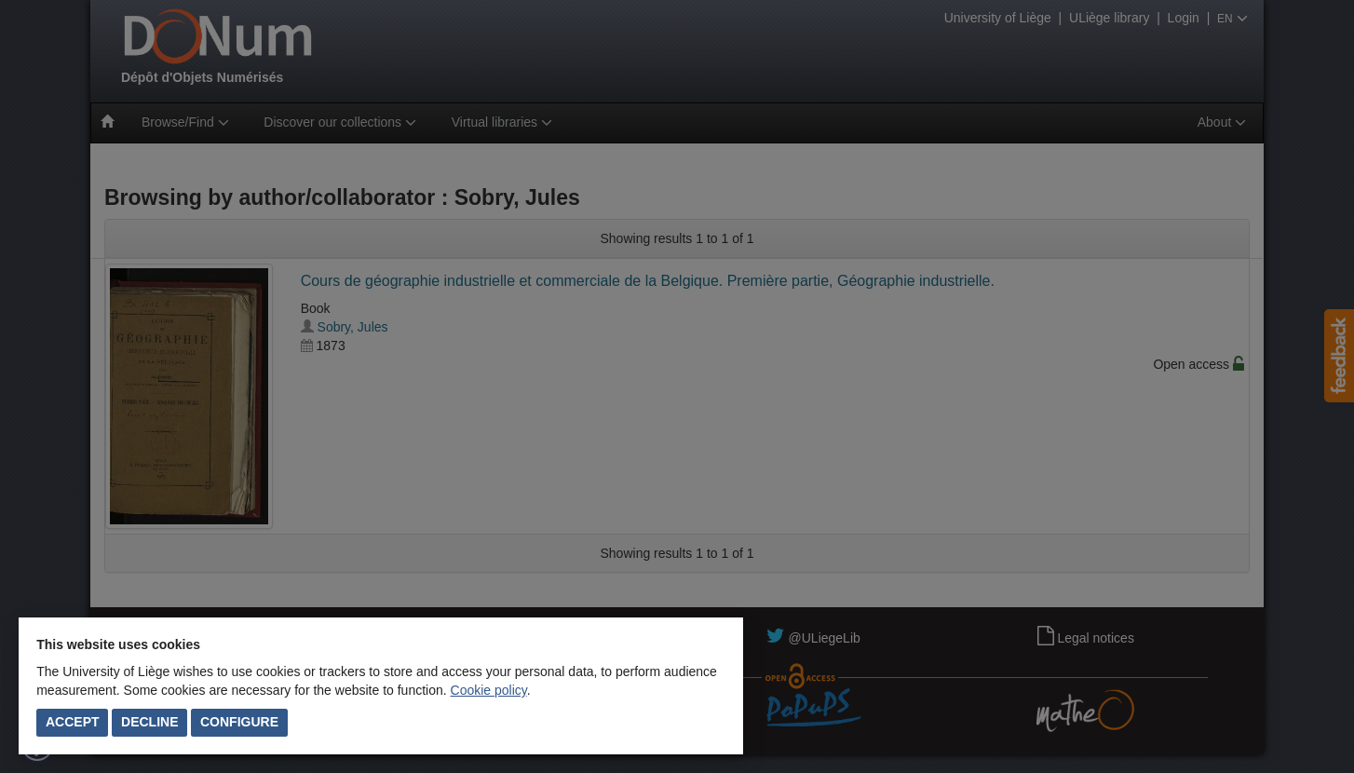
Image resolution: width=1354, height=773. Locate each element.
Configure (239, 721)
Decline (149, 721)
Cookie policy (489, 690)
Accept (73, 721)
